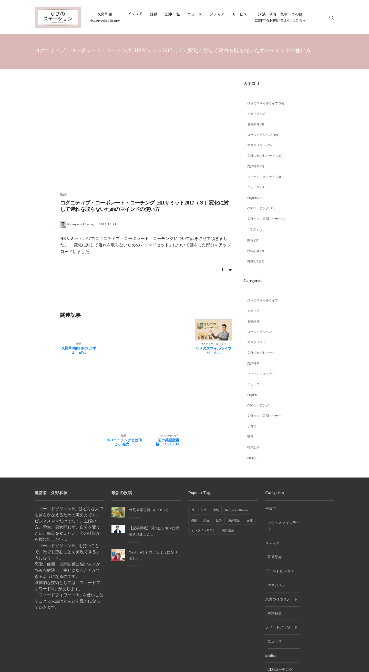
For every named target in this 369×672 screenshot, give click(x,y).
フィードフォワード (261, 177)
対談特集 (253, 166)
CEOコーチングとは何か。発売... (123, 442)
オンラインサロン (203, 530)
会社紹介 (278, 661)
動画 (250, 240)
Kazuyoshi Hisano (236, 510)
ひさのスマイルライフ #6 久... (213, 351)
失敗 (194, 520)
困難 (250, 520)
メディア (217, 14)
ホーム (259, 661)
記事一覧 (172, 14)
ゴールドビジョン (259, 135)
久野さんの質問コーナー (264, 219)
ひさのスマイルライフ (262, 103)
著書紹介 (253, 124)
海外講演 (228, 530)
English (252, 198)
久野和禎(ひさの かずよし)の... (78, 350)
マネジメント (256, 145)
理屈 (216, 510)
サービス (239, 14)
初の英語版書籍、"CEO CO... (168, 442)
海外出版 (234, 520)
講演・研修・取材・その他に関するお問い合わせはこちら (312, 659)
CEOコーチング (258, 208)
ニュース (195, 14)
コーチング (199, 510)
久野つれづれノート (261, 156)
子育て (254, 230)
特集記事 (253, 251)
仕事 (219, 520)
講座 (206, 520)
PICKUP (252, 261)
